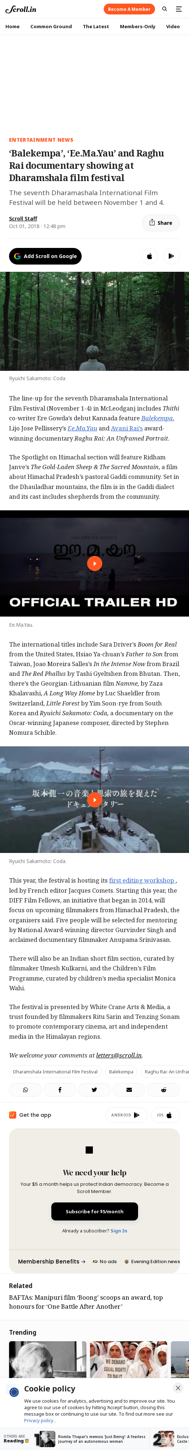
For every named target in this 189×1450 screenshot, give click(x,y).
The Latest (96, 26)
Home (12, 26)
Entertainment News (41, 139)
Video (173, 26)
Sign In (119, 1230)
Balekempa (157, 418)
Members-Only (137, 26)
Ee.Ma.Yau (82, 428)
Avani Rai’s (127, 428)
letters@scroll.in (119, 1055)
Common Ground (51, 26)
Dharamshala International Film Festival (55, 1071)
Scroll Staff (23, 218)
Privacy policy (39, 1420)
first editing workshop (142, 880)
